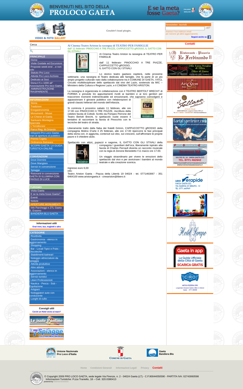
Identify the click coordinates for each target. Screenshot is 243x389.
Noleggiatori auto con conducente (41, 294)
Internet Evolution (61, 382)
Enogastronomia (40, 109)
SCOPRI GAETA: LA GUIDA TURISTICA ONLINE (45, 147)
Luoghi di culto (39, 298)
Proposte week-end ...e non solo (45, 68)
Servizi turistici (39, 276)
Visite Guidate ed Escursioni (46, 63)
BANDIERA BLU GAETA (44, 213)
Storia (34, 103)
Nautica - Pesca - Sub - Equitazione (43, 285)
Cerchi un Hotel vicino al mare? (46, 312)
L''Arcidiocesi (38, 126)
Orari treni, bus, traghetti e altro (46, 227)
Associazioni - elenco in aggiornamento (43, 272)
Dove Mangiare (39, 163)
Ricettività (36, 236)
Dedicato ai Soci (40, 79)
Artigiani (35, 289)
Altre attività (37, 267)
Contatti (190, 43)
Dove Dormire (38, 159)
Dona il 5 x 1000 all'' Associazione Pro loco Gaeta (45, 84)
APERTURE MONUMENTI (46, 204)
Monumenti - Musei (41, 113)
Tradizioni (36, 106)
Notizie (34, 200)
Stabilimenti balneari (42, 254)
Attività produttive (40, 263)
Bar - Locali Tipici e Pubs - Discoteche (44, 250)
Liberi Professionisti (42, 280)
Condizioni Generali (101, 368)
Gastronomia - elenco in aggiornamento (43, 241)
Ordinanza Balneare (42, 142)
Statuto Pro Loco (40, 72)
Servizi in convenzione (43, 166)
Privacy (145, 368)
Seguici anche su (201, 37)
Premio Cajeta (39, 138)
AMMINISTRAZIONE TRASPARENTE (41, 90)
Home (34, 60)
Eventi (34, 197)
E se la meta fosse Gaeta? (45, 194)
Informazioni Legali (126, 368)
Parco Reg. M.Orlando (43, 129)
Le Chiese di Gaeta (41, 116)
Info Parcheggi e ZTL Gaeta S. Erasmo (45, 209)
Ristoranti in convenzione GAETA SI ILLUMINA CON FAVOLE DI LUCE (44, 176)
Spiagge (35, 170)
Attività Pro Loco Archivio (44, 76)
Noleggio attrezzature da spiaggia (43, 259)
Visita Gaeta (37, 190)
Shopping (36, 245)
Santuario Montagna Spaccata (41, 121)
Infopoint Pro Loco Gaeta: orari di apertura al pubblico (44, 134)
